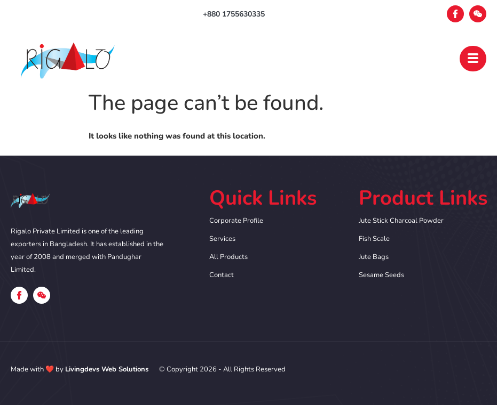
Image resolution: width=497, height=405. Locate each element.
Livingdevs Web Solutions (106, 369)
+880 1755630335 (234, 14)
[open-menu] (473, 58)
